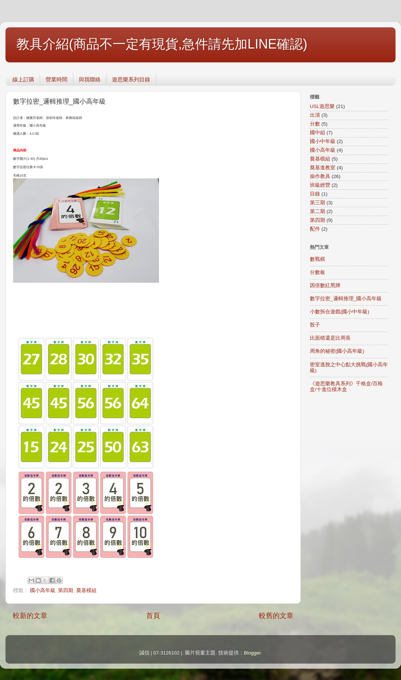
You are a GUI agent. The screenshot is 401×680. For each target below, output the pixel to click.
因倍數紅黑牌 (325, 285)
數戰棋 (317, 259)
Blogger (252, 653)
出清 (315, 115)
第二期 (317, 211)
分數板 (317, 272)
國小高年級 (42, 590)
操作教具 (320, 176)
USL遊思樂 (322, 106)
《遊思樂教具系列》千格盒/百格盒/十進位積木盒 (346, 386)
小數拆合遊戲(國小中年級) (339, 311)
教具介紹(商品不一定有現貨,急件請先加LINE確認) (161, 43)
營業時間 (56, 79)
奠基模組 (86, 590)
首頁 (153, 615)
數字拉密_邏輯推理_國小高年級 (346, 298)
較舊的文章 (276, 615)
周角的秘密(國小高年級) (337, 351)
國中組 (317, 132)
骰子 (315, 325)
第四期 (65, 590)
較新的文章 (30, 615)
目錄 (315, 194)
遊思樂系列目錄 (131, 79)
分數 (315, 124)
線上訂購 (23, 79)
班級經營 (320, 185)
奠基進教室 (322, 167)
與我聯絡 (90, 79)
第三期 (317, 202)
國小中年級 (322, 141)
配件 (315, 229)
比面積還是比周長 (330, 338)
